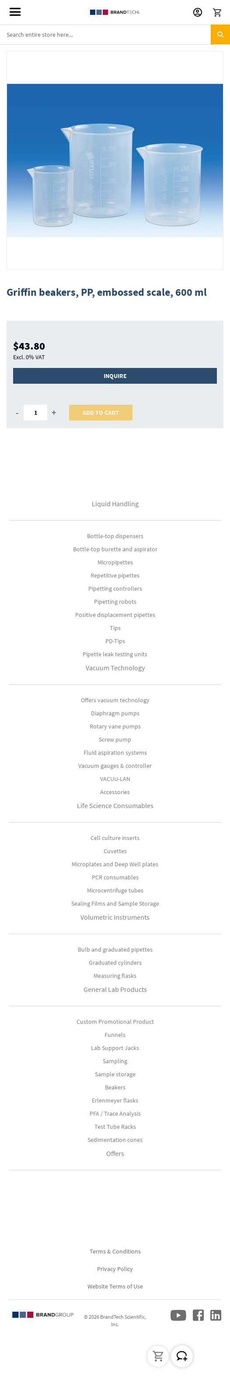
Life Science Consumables (115, 805)
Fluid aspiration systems (115, 752)
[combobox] (115, 34)
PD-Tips (115, 641)
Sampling (115, 1061)
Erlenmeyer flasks (115, 1100)
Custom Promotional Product (115, 1022)
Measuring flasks (115, 976)
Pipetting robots (115, 602)
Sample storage (115, 1074)
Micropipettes (115, 562)
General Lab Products (115, 989)
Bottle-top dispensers (115, 536)
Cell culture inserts (115, 838)
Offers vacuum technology (115, 700)
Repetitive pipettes (115, 575)
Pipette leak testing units (115, 654)
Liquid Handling (115, 503)
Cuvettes (115, 851)
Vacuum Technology (115, 667)
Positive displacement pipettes (115, 615)
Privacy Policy (115, 1269)
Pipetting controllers (115, 588)
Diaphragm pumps (115, 713)
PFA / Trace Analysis (115, 1113)
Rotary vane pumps (115, 726)
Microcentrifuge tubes (115, 890)
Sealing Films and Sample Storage (115, 903)
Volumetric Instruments (115, 917)
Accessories (115, 792)
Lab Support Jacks (115, 1048)
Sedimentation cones (115, 1140)
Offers (115, 1153)
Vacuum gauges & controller (115, 766)
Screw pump (115, 739)
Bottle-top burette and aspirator (115, 549)
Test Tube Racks (115, 1127)
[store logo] (115, 12)
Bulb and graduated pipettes (115, 949)
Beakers (115, 1087)
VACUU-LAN (115, 779)
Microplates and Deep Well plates (115, 864)
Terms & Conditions (115, 1251)
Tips (115, 628)
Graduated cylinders (115, 962)
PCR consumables (115, 877)
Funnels (115, 1035)
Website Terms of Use (115, 1286)
